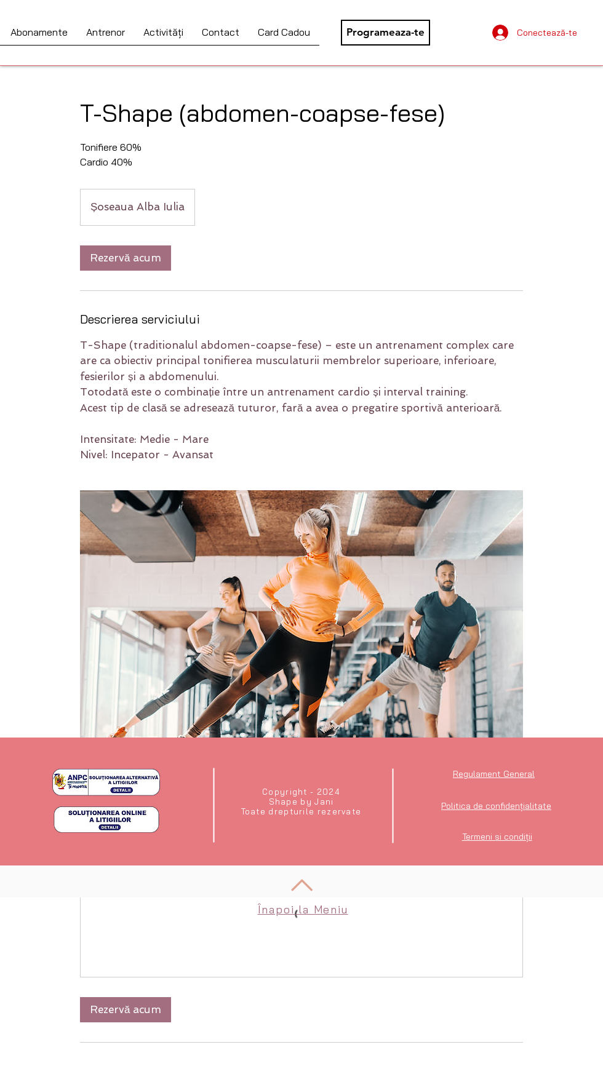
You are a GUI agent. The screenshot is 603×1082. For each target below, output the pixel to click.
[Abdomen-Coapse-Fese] (301, 644)
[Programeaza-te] (385, 33)
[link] (125, 258)
